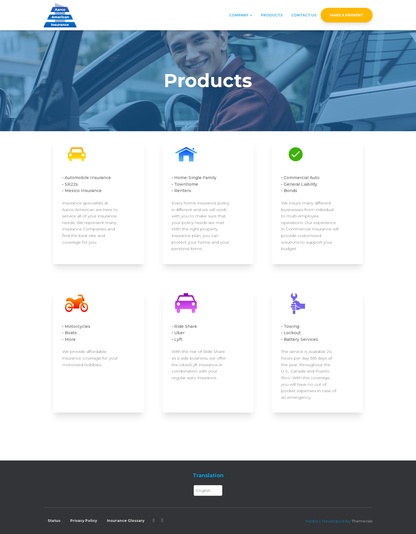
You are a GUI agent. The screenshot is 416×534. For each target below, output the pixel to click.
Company (240, 15)
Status (54, 520)
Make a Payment (346, 15)
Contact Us (303, 15)
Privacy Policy (83, 520)
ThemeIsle (362, 521)
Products (272, 15)
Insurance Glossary (125, 520)
